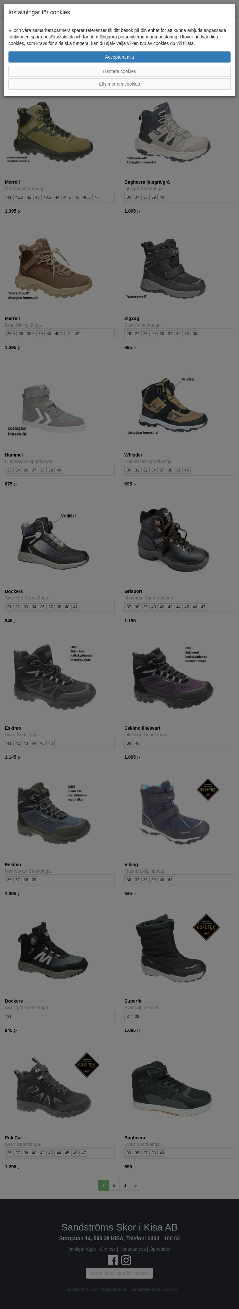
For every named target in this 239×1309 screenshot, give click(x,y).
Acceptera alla (119, 57)
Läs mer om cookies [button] (119, 84)
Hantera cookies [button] (119, 71)
